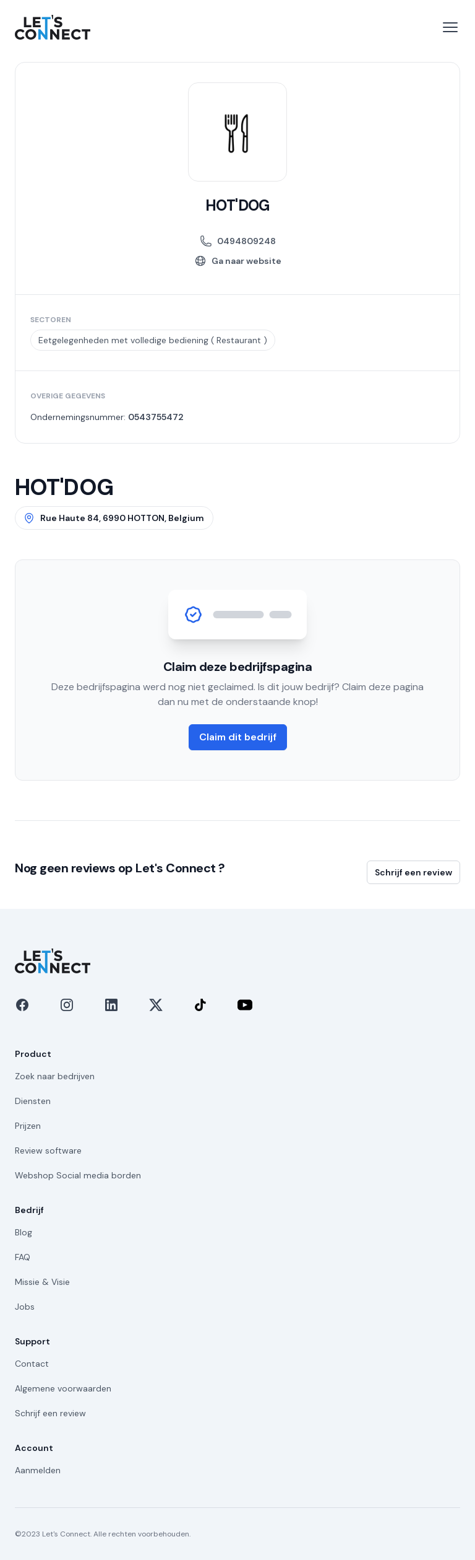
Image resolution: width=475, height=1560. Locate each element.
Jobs (25, 1306)
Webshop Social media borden (78, 1175)
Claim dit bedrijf (237, 736)
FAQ (22, 1257)
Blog (23, 1232)
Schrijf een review (413, 872)
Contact (32, 1363)
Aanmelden (38, 1470)
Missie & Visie (42, 1281)
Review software (48, 1150)
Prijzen (28, 1125)
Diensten (33, 1100)
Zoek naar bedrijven (55, 1076)
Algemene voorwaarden (63, 1388)
